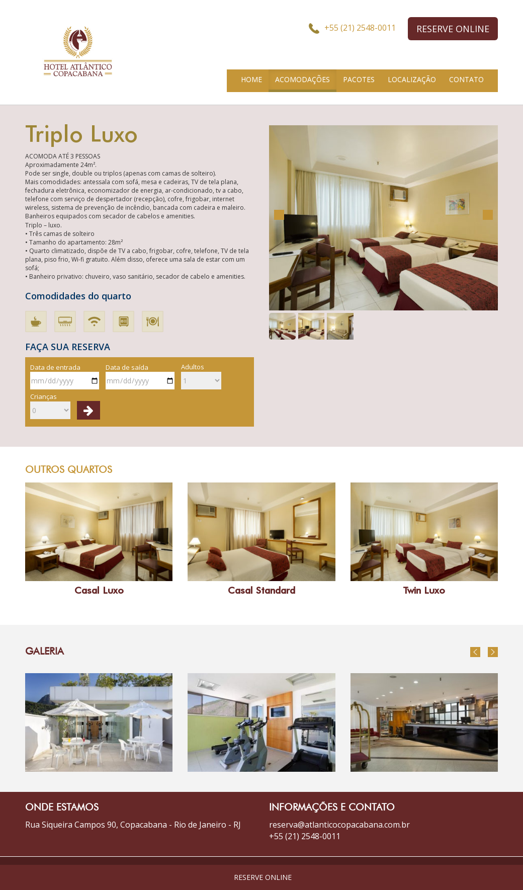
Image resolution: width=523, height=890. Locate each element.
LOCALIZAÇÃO (412, 79)
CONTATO (466, 79)
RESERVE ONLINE (452, 29)
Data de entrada (64, 376)
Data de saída (140, 376)
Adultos (201, 375)
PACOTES (359, 79)
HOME (251, 79)
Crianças (50, 405)
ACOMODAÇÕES (302, 79)
